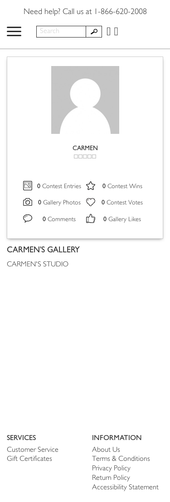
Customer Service (32, 450)
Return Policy (111, 478)
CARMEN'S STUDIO (37, 264)
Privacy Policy (111, 468)
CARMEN (85, 148)
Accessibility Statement (125, 487)
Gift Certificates (29, 459)
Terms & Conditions (121, 459)
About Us (106, 450)
